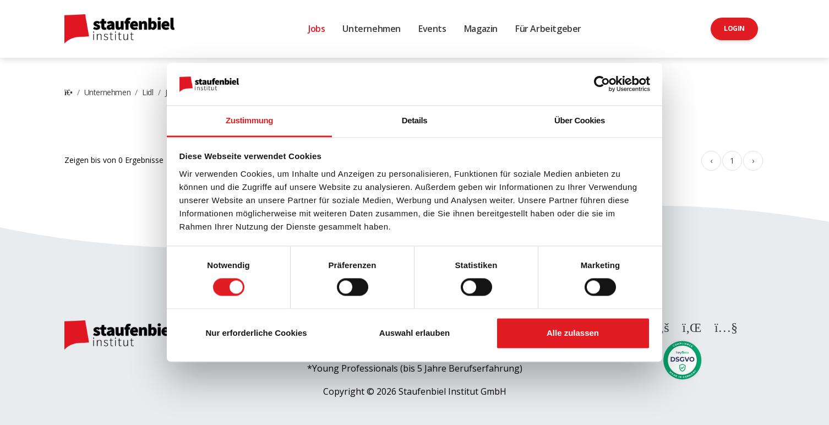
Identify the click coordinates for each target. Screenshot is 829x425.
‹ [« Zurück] (711, 160)
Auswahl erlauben (414, 332)
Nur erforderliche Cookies (256, 332)
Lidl (147, 92)
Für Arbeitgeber (548, 29)
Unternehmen (371, 29)
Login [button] (734, 28)
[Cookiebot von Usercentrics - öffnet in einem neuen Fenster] (602, 84)
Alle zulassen (573, 332)
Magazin (481, 29)
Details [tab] (414, 120)
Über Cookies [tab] (579, 120)
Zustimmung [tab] (249, 120)
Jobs (316, 29)
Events (432, 29)
